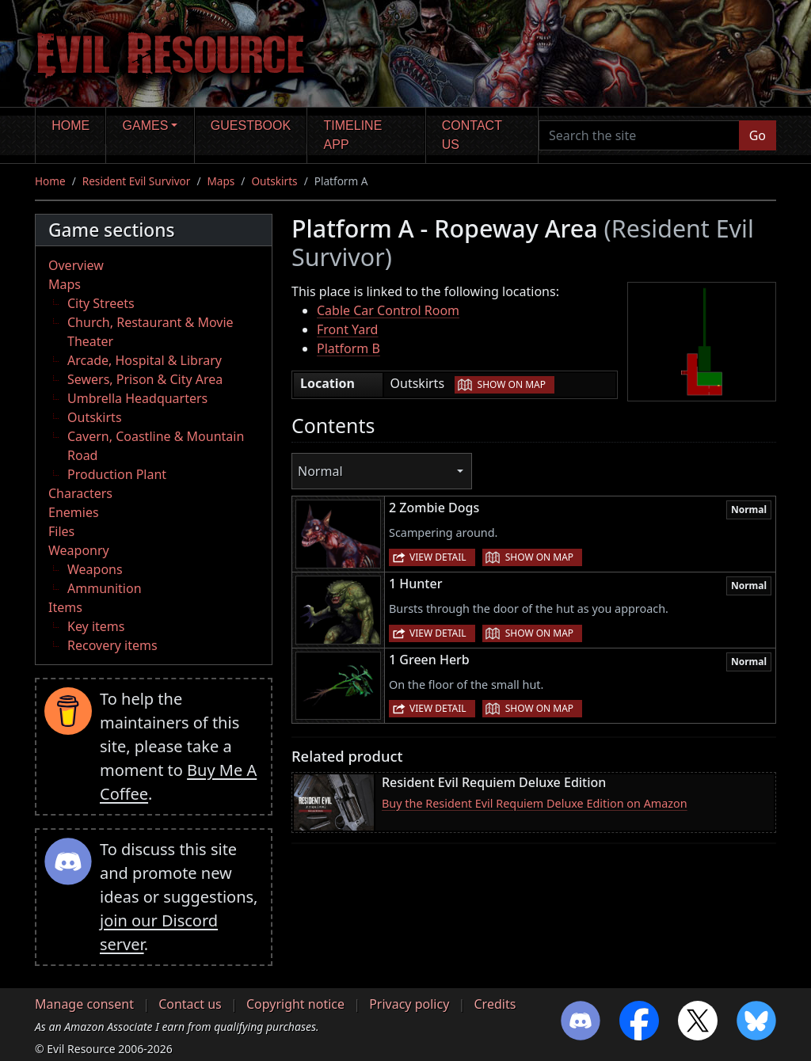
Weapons (95, 569)
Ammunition (104, 588)
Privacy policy (409, 1004)
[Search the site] (639, 135)
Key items (95, 626)
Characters (80, 493)
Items (65, 607)
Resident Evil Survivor (136, 180)
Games (146, 125)
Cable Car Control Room (388, 310)
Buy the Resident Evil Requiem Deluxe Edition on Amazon (534, 803)
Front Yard (347, 329)
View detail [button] (437, 557)
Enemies (73, 512)
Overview (76, 265)
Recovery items (112, 645)
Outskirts (274, 180)
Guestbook (251, 125)
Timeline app (353, 135)
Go (757, 135)
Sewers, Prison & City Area (145, 379)
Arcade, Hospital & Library (144, 360)
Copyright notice (295, 1004)
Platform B (348, 348)
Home (70, 125)
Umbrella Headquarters (137, 398)
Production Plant (116, 474)
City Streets (101, 303)
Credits (495, 1004)
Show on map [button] (512, 384)
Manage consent (84, 1004)
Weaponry (78, 550)
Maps (220, 180)
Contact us (472, 135)
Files (61, 531)
